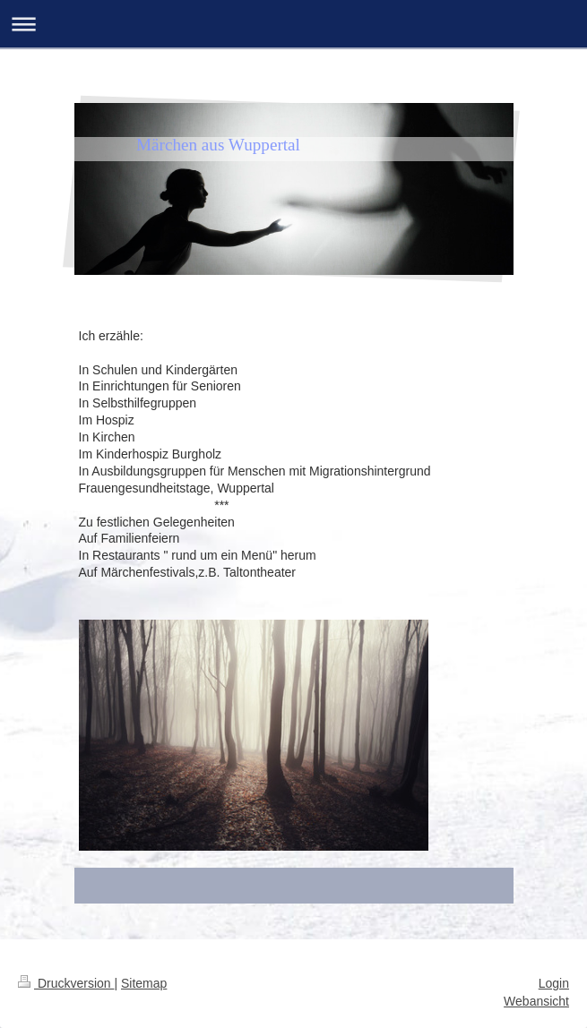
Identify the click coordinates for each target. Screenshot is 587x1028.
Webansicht (536, 1001)
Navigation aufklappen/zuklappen (293, 23)
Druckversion (66, 983)
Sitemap (144, 983)
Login (554, 983)
